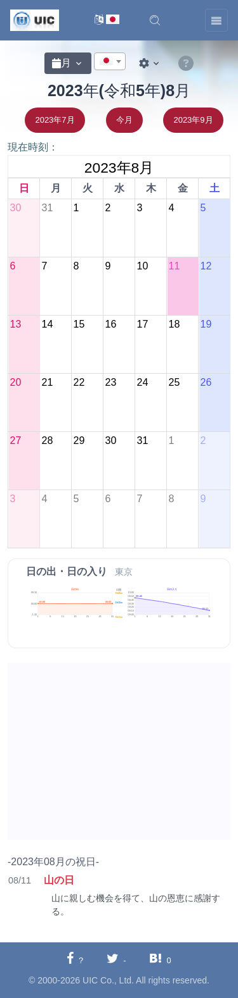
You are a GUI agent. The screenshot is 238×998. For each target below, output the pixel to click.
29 (78, 440)
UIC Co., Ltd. (108, 980)
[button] (155, 20)
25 (174, 382)
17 (142, 324)
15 (78, 324)
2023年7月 (54, 120)
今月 (124, 120)
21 (47, 382)
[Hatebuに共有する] (160, 959)
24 (142, 382)
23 (110, 382)
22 (78, 382)
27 (15, 440)
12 (205, 266)
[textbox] (110, 62)
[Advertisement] (119, 751)
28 (47, 440)
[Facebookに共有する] (75, 959)
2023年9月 (193, 120)
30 (15, 207)
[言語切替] (107, 20)
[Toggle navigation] (216, 20)
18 (174, 324)
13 (15, 324)
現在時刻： (33, 147)
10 (142, 266)
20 (15, 382)
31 (47, 207)
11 (174, 266)
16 (110, 324)
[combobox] (110, 61)
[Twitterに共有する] (116, 959)
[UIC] (34, 19)
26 (205, 382)
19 (205, 324)
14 (47, 324)
